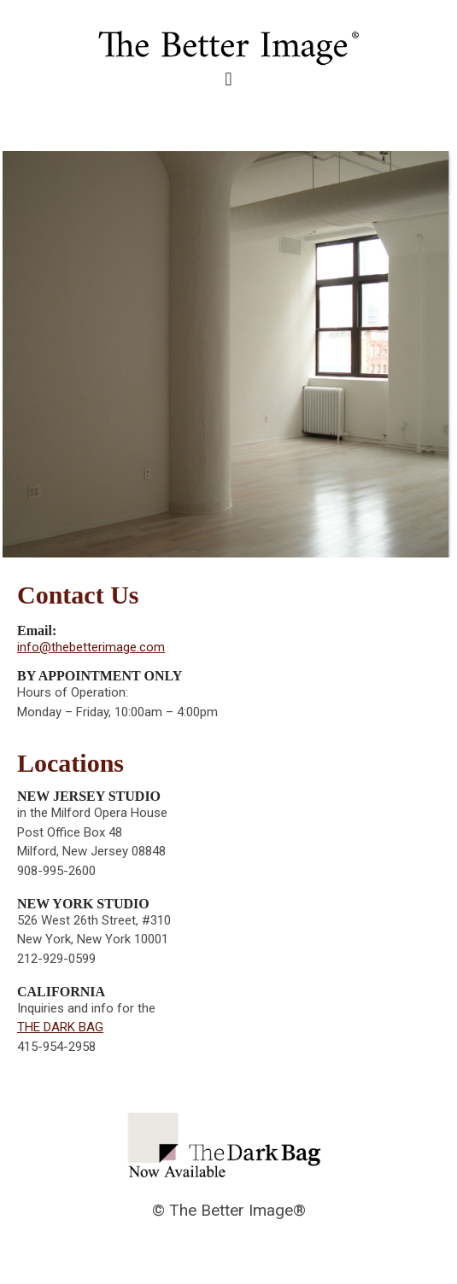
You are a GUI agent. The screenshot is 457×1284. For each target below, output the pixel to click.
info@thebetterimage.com (91, 647)
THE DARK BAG (60, 1027)
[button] (228, 80)
